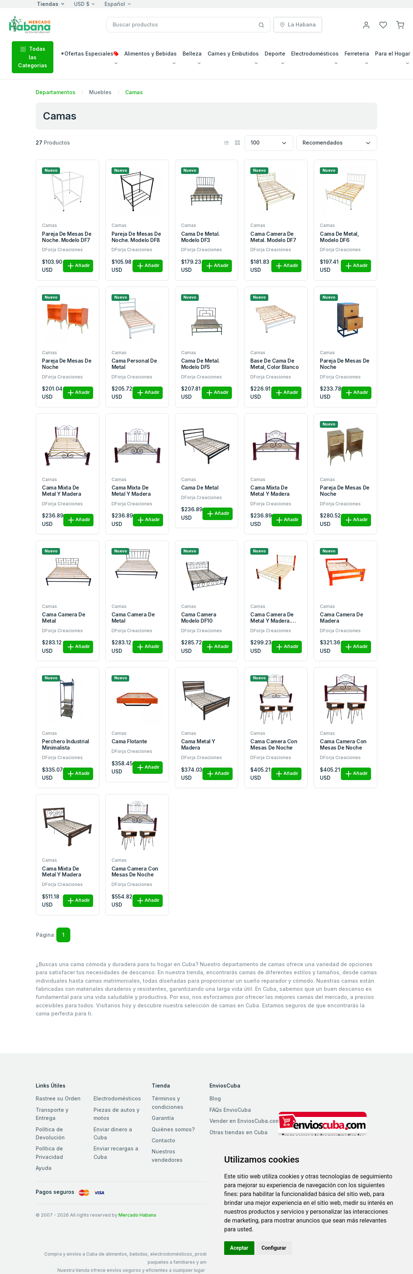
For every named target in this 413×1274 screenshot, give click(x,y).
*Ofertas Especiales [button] (90, 53)
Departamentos (55, 92)
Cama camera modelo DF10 (198, 618)
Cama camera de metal (63, 618)
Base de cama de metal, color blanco (274, 364)
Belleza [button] (192, 53)
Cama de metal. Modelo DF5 (200, 364)
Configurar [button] (274, 1248)
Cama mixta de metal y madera (61, 491)
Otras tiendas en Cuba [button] (238, 1132)
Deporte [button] (275, 53)
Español (115, 4)
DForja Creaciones (62, 249)
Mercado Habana (137, 1215)
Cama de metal (200, 488)
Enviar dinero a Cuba (112, 1133)
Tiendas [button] (48, 4)
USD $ (81, 4)
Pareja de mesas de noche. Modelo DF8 (136, 237)
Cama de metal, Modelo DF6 (339, 237)
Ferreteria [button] (357, 53)
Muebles (100, 92)
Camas (134, 92)
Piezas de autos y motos (116, 1114)
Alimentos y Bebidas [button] (150, 53)
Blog (215, 1098)
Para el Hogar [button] (392, 53)
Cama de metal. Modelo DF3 (200, 237)
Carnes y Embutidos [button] (233, 53)
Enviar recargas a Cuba (115, 1152)
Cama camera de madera (341, 618)
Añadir (78, 265)
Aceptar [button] (239, 1248)
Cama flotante (129, 741)
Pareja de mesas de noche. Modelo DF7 (66, 237)
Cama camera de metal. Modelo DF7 (273, 237)
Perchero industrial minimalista (65, 745)
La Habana (298, 24)
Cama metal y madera (198, 745)
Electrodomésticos (117, 1098)
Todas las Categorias (32, 57)
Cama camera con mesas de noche (273, 745)
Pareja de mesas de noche (66, 364)
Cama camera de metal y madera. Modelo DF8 (271, 618)
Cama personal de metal (134, 364)
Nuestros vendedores (167, 1155)
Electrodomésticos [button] (315, 53)
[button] (400, 24)
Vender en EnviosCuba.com (244, 1121)
